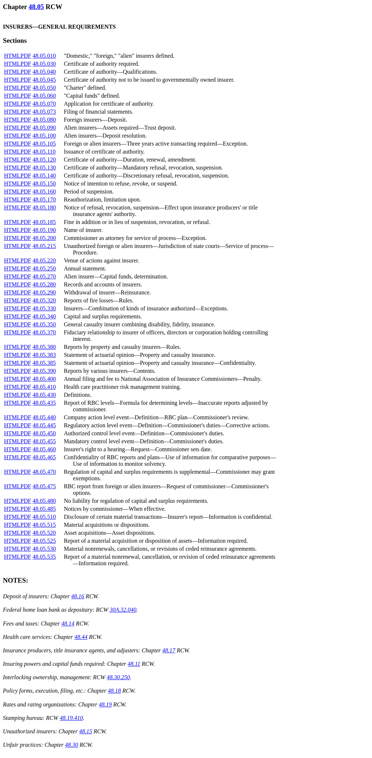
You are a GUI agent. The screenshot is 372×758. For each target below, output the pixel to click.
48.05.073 (44, 112)
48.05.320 (44, 300)
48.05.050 (44, 88)
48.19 (105, 704)
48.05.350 (44, 324)
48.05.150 (44, 183)
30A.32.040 (123, 610)
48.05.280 (44, 284)
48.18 (114, 691)
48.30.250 (118, 677)
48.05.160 (44, 191)
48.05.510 (44, 517)
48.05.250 (44, 268)
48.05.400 (44, 379)
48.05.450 (44, 433)
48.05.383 (44, 355)
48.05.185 (44, 222)
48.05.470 (44, 472)
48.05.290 (44, 292)
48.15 (85, 731)
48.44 (81, 637)
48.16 (77, 596)
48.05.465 (44, 457)
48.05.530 (44, 549)
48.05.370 (44, 332)
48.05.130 (44, 167)
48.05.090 (44, 128)
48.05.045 (44, 80)
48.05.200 (44, 238)
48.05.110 (44, 151)
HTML (12, 56)
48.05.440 (44, 417)
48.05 (36, 7)
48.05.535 (44, 557)
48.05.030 (44, 64)
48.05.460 (44, 449)
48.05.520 (44, 533)
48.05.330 (44, 308)
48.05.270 (44, 276)
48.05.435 (44, 403)
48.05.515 (44, 525)
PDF (25, 56)
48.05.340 (44, 316)
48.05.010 (44, 56)
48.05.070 (44, 104)
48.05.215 (44, 246)
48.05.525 (44, 541)
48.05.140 (44, 175)
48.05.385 (44, 363)
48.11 (134, 664)
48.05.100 (44, 136)
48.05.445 (44, 425)
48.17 (168, 650)
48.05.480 (44, 501)
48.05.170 (44, 199)
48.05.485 (44, 509)
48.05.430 (44, 395)
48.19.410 (71, 718)
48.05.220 (44, 260)
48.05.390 (44, 371)
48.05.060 (44, 96)
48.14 (67, 623)
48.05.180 (44, 207)
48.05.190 (44, 230)
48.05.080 (44, 120)
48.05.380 (44, 347)
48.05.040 (44, 72)
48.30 (71, 745)
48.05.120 (44, 159)
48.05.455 (44, 441)
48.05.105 (44, 143)
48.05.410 (44, 387)
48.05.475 (44, 486)
